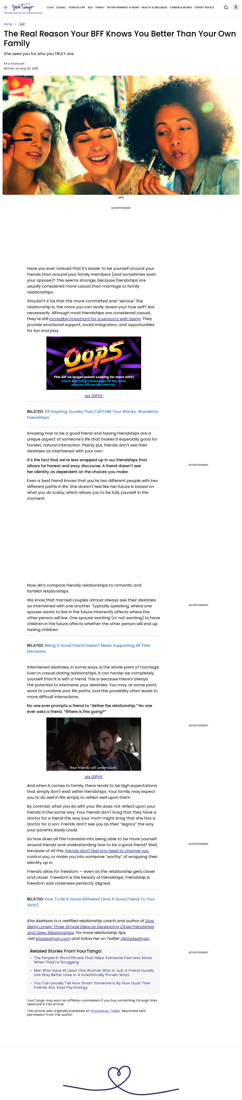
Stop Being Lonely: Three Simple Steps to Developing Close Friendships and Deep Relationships (90, 926)
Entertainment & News (123, 7)
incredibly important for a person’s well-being (95, 319)
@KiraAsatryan (134, 938)
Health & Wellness (154, 7)
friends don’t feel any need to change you (106, 850)
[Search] (225, 7)
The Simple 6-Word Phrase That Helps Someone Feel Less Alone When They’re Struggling (93, 960)
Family (100, 7)
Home (8, 24)
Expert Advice (204, 7)
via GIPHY (93, 396)
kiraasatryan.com (53, 938)
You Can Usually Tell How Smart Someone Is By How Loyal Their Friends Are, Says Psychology (92, 985)
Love (50, 7)
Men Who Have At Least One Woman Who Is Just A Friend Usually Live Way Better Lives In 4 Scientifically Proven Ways (94, 972)
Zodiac (61, 7)
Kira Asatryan (14, 64)
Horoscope (77, 7)
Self (90, 7)
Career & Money (181, 7)
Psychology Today (105, 1011)
